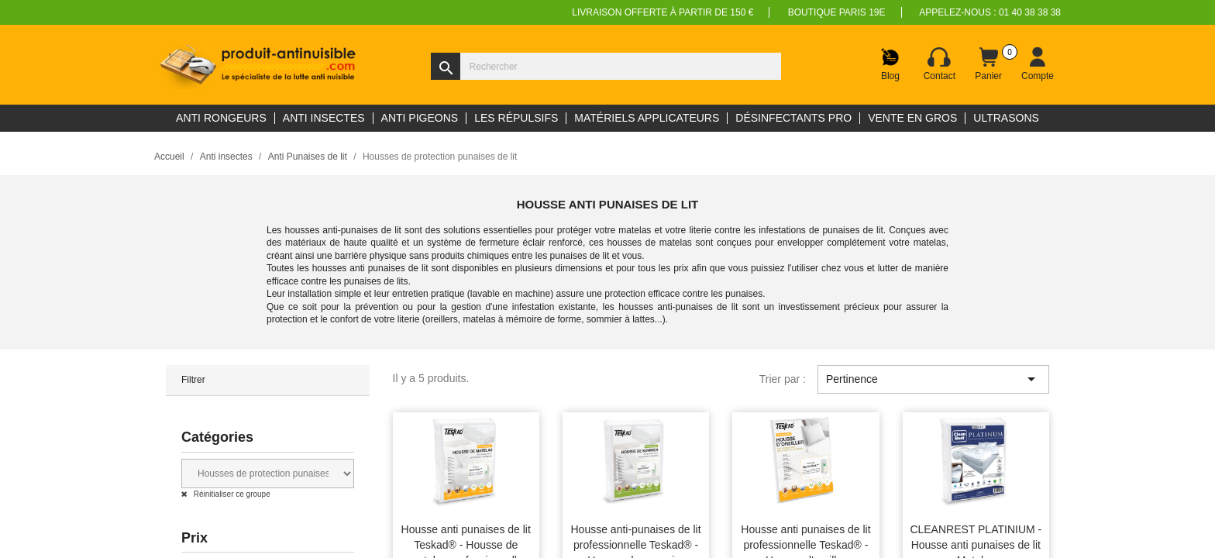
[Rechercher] (606, 66)
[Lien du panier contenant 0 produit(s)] (988, 64)
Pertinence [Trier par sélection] (933, 379)
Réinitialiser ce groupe (230, 494)
